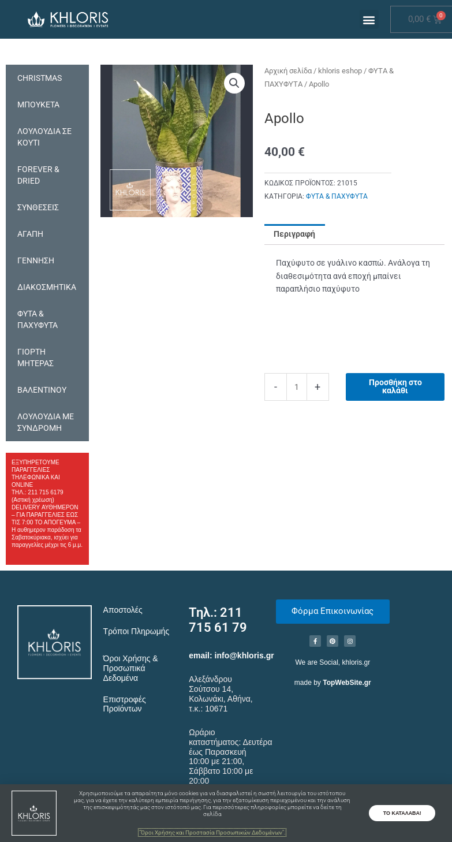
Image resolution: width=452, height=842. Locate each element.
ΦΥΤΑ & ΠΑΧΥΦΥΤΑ (37, 319)
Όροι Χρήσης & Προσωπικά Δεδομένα (130, 668)
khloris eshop (340, 70)
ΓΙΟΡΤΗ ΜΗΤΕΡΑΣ (35, 357)
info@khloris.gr (244, 655)
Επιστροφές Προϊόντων (124, 704)
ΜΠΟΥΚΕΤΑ (38, 104)
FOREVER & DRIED (38, 175)
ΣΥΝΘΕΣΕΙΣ (38, 207)
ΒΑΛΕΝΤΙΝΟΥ (41, 389)
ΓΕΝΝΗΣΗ (35, 260)
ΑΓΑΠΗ (30, 234)
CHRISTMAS (39, 78)
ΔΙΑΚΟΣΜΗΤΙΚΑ (46, 287)
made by (332, 683)
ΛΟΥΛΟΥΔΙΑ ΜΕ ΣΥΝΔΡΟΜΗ (45, 422)
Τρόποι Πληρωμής (136, 631)
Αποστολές (123, 609)
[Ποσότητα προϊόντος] (296, 386)
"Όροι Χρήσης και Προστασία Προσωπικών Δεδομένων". (212, 832)
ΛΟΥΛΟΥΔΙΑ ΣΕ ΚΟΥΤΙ (44, 136)
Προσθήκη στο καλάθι (395, 386)
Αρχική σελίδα (288, 70)
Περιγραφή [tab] (294, 234)
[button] (369, 19)
